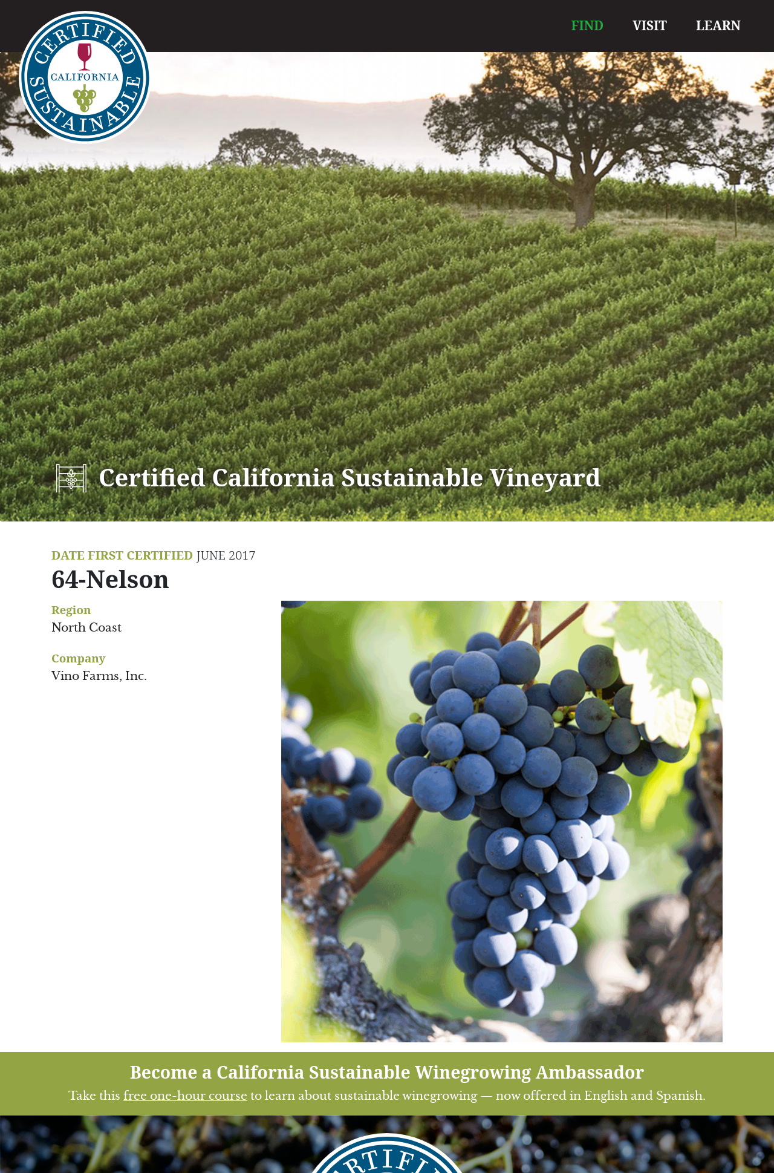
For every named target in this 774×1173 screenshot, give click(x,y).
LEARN (718, 25)
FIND (587, 25)
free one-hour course (185, 1096)
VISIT (650, 25)
